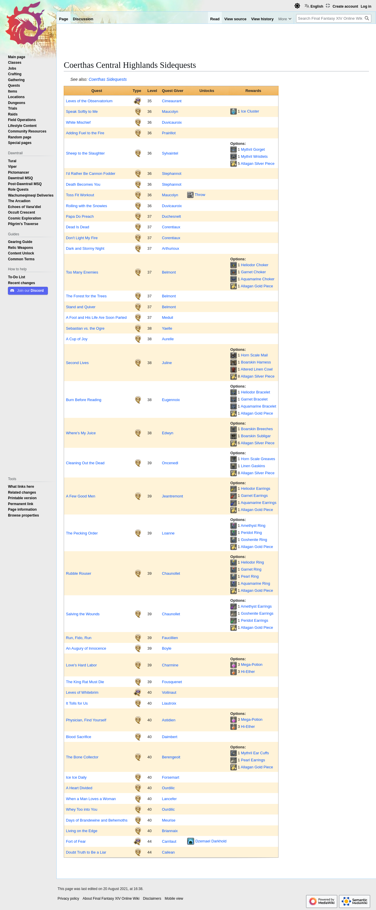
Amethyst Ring (253, 525)
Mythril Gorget (253, 149)
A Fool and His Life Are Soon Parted (96, 317)
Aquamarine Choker (258, 279)
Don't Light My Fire (82, 238)
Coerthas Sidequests (108, 79)
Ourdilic (168, 788)
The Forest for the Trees (86, 296)
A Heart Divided (79, 788)
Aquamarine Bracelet (258, 406)
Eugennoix (171, 399)
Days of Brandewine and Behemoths (96, 820)
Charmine (170, 665)
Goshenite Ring (254, 539)
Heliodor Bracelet (255, 392)
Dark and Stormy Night (85, 248)
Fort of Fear (75, 841)
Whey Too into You (81, 809)
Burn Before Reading (83, 399)
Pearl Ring (249, 576)
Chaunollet (171, 573)
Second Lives (77, 362)
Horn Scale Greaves (258, 458)
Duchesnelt (171, 216)
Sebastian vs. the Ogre (85, 328)
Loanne (168, 533)
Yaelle (167, 328)
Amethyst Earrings (256, 606)
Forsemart (170, 777)
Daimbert (169, 736)
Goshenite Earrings (257, 613)
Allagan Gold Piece (257, 286)
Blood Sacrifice (78, 736)
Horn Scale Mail (254, 355)
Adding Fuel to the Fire (85, 133)
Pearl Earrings (253, 760)
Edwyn (167, 433)
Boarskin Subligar (256, 436)
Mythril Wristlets (254, 156)
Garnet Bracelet (254, 399)
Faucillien (170, 637)
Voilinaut (169, 692)
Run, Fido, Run (78, 637)
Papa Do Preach (80, 216)
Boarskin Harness (256, 362)
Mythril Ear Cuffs (255, 753)
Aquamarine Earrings (258, 502)
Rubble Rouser (78, 573)
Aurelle (168, 339)
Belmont (169, 272)
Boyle (166, 648)
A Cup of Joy (77, 339)
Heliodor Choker (254, 265)
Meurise (168, 820)
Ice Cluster (250, 111)
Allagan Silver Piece (258, 163)
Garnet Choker (253, 272)
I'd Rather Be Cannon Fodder (90, 173)
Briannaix (170, 830)
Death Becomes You (83, 184)
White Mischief (78, 122)
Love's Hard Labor (81, 665)
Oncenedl (170, 463)
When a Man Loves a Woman (91, 798)
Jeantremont (172, 496)
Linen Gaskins (253, 466)
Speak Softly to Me (82, 111)
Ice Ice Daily (76, 777)
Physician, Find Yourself (86, 720)
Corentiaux (171, 227)
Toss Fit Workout (80, 195)
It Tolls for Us (77, 703)
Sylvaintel (170, 153)
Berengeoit (171, 757)
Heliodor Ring (252, 562)
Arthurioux (170, 248)
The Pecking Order (82, 533)
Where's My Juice (80, 433)
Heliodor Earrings (255, 488)
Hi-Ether (248, 671)
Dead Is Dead (77, 227)
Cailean (168, 852)
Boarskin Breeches (257, 429)
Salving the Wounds (83, 614)
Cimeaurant (172, 101)
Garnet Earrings (254, 495)
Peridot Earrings (254, 620)
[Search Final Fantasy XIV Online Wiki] (333, 18)
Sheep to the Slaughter (85, 153)
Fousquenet (172, 682)
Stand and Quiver (80, 307)
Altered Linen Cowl (257, 369)
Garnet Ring (251, 569)
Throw (200, 194)
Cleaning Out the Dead (85, 463)
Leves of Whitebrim (82, 692)
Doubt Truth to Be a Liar (86, 852)
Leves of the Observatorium (89, 101)
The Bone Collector (82, 757)
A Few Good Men (80, 496)
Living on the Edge (81, 830)
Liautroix (169, 703)
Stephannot (171, 173)
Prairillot (169, 133)
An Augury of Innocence (86, 648)
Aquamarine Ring (255, 583)
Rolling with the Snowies (86, 206)
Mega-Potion (251, 664)
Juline (167, 362)
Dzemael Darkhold (210, 841)
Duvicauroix (172, 122)
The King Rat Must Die (85, 682)
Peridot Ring (251, 532)
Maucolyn (170, 111)
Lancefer (169, 798)
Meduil (167, 317)
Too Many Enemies (82, 272)
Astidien (168, 720)
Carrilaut (169, 841)
